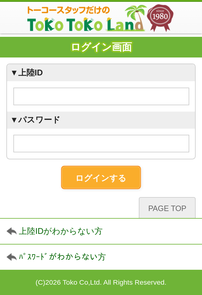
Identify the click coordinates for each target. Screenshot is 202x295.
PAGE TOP (167, 208)
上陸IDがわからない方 (61, 231)
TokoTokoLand (100, 18)
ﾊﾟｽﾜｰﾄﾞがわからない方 (62, 257)
